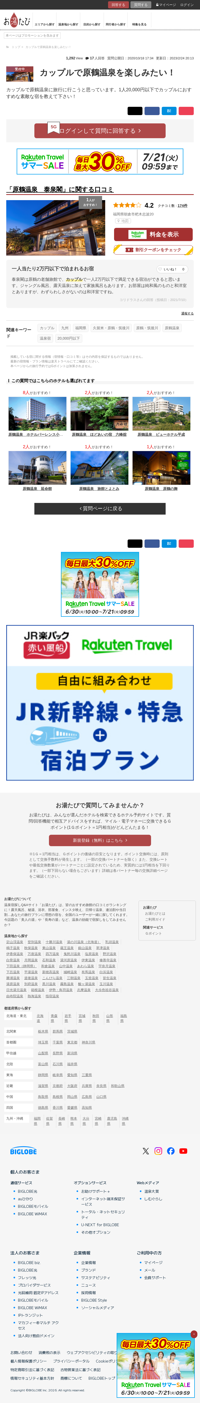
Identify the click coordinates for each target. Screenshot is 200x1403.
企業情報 (82, 1253)
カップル (47, 328)
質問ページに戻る (101, 508)
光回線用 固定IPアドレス (38, 1292)
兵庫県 (87, 1086)
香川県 (58, 1108)
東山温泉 (49, 948)
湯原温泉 (13, 984)
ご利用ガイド (155, 919)
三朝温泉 (73, 978)
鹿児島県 (112, 1121)
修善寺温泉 (107, 960)
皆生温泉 (109, 978)
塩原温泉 (91, 954)
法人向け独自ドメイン (36, 1335)
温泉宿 (45, 338)
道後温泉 (31, 978)
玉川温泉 (106, 984)
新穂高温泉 (50, 972)
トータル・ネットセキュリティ (103, 1214)
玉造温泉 (91, 978)
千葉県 (58, 1042)
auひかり (25, 1198)
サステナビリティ (95, 1277)
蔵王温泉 (67, 948)
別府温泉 (31, 984)
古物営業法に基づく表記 (80, 1369)
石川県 (58, 1064)
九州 (64, 328)
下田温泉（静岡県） (21, 966)
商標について (71, 1378)
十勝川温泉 (54, 942)
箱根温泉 (38, 990)
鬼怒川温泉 (72, 954)
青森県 (54, 1018)
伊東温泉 (88, 960)
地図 (123, 221)
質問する (141, 5)
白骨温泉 (13, 960)
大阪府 (72, 1086)
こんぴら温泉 (52, 978)
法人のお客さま (25, 1253)
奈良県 (101, 1086)
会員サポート (155, 1277)
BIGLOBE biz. (29, 1262)
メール (149, 1270)
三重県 (87, 1075)
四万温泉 (52, 954)
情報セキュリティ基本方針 (32, 1378)
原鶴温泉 (172, 328)
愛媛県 (72, 1108)
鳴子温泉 (13, 948)
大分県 (86, 1121)
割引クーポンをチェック (153, 250)
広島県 (87, 1097)
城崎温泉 (70, 972)
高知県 (87, 1108)
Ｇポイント (153, 933)
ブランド (88, 1270)
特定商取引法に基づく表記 (32, 1369)
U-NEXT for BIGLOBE (100, 1224)
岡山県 (72, 1097)
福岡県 (80, 328)
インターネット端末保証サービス (103, 1201)
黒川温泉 (49, 984)
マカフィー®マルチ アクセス (38, 1325)
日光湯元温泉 (16, 990)
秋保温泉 (31, 948)
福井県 (72, 1064)
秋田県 (95, 1018)
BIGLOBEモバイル (33, 1206)
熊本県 (73, 1121)
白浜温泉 (106, 972)
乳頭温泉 (112, 942)
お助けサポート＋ (95, 1191)
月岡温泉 (31, 960)
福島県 (123, 1018)
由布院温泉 (14, 996)
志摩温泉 (84, 990)
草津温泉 (103, 948)
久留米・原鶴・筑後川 (111, 328)
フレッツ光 (27, 1277)
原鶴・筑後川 (147, 328)
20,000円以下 (69, 338)
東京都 (72, 1042)
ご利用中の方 (149, 1253)
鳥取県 (43, 1097)
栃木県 (43, 1031)
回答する (118, 5)
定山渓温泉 (14, 942)
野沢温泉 (109, 954)
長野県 (58, 1053)
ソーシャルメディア (97, 1307)
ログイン (187, 5)
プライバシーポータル (71, 1361)
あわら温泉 (85, 966)
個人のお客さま (25, 1172)
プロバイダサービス (34, 1285)
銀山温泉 (85, 948)
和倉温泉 (48, 966)
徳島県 (43, 1108)
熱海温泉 (34, 996)
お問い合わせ (21, 1352)
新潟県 (72, 1053)
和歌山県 (117, 1086)
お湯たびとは (155, 913)
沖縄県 (125, 1121)
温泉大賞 (151, 1191)
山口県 (101, 1097)
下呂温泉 (13, 972)
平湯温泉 (31, 972)
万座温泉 (34, 954)
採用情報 (88, 1292)
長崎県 (61, 1121)
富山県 (43, 1064)
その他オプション (95, 1232)
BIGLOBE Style (94, 1300)
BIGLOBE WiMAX (32, 1213)
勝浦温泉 (13, 978)
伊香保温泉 (14, 954)
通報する (187, 313)
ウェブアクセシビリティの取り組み (96, 1352)
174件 (183, 206)
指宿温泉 (52, 996)
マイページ (166, 5)
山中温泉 (66, 966)
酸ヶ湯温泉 (86, 984)
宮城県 (82, 1018)
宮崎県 (98, 1121)
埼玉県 (43, 1042)
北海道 (40, 1018)
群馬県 (58, 1031)
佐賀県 (49, 1121)
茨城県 (72, 1031)
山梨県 (43, 1053)
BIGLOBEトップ (102, 1378)
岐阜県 (58, 1075)
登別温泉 (34, 942)
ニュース (88, 1285)
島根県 (58, 1097)
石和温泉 (49, 960)
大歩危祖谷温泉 (107, 990)
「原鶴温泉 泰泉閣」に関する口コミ (60, 189)
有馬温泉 (88, 972)
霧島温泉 (67, 984)
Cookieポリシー (109, 1361)
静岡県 (43, 1075)
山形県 (109, 1018)
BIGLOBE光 (27, 1191)
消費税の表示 (49, 1352)
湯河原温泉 (68, 960)
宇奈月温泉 (106, 966)
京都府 (58, 1086)
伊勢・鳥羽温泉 (61, 990)
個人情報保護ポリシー (28, 1361)
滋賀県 (43, 1086)
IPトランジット (30, 1315)
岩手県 (68, 1018)
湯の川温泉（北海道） (84, 942)
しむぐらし (153, 1198)
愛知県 (72, 1075)
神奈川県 (88, 1042)
